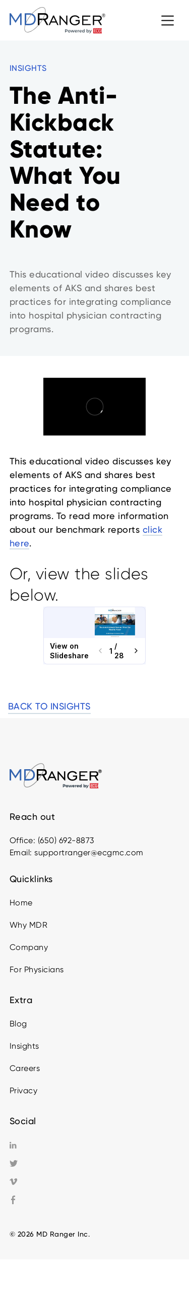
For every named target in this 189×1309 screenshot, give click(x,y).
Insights (24, 1046)
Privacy (24, 1090)
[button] (167, 20)
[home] (57, 20)
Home (21, 902)
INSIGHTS (28, 68)
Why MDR (29, 925)
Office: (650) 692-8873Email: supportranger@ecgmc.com (77, 846)
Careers (25, 1068)
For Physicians (37, 969)
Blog (18, 1023)
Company (29, 947)
